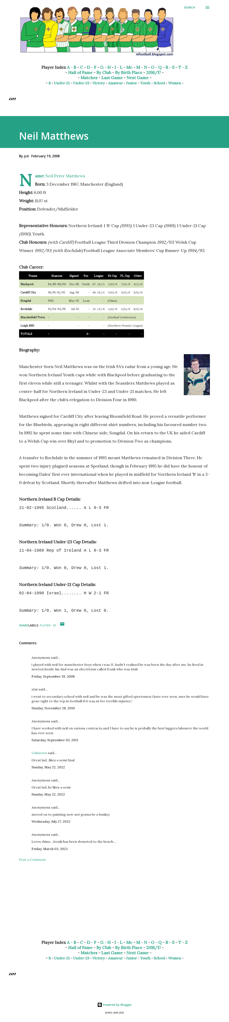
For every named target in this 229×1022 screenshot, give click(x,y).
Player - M (48, 625)
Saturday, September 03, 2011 (55, 740)
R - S (170, 67)
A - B (71, 67)
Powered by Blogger (114, 1005)
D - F (91, 67)
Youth (145, 83)
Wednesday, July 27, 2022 (51, 821)
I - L (118, 67)
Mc (129, 67)
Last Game (112, 77)
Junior (131, 83)
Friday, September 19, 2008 (53, 676)
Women (174, 83)
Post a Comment (32, 859)
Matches (89, 77)
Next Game (138, 77)
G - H (105, 67)
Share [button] (23, 625)
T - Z (183, 67)
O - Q (156, 67)
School (159, 83)
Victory (99, 83)
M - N (141, 67)
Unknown (39, 753)
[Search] (189, 7)
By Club (103, 72)
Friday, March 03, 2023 (50, 849)
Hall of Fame (80, 72)
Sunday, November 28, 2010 (53, 708)
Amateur (115, 83)
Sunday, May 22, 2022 (48, 767)
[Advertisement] (114, 904)
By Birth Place (128, 72)
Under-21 (62, 83)
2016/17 (153, 72)
